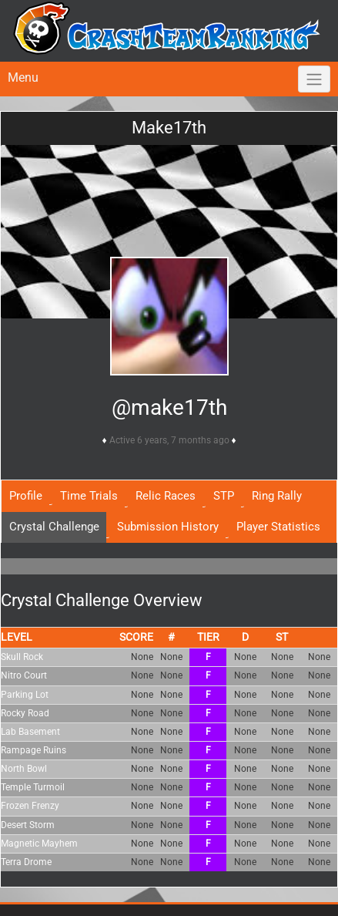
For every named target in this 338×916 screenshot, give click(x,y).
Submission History (168, 527)
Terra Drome (26, 862)
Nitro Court (24, 675)
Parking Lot (25, 694)
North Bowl (24, 768)
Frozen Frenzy (30, 805)
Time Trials (89, 496)
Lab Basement (30, 731)
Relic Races (166, 496)
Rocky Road (25, 713)
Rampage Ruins (33, 750)
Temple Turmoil (33, 787)
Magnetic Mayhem (39, 843)
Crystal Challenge (54, 527)
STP (223, 496)
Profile (25, 496)
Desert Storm (28, 825)
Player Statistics (278, 527)
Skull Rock (22, 657)
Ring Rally (277, 496)
